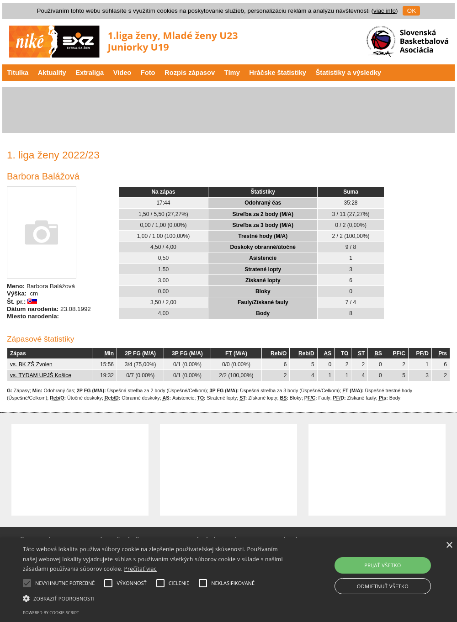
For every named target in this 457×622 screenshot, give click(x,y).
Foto (148, 72)
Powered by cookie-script (51, 613)
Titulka (17, 72)
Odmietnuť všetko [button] (383, 586)
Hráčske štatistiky (277, 72)
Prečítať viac (140, 569)
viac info (384, 10)
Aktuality (52, 72)
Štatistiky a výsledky (348, 72)
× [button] (449, 545)
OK (411, 10)
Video (122, 72)
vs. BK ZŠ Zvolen (31, 364)
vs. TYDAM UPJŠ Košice (40, 375)
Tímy (232, 72)
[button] (156, 598)
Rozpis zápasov (190, 72)
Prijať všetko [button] (382, 565)
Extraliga (89, 72)
